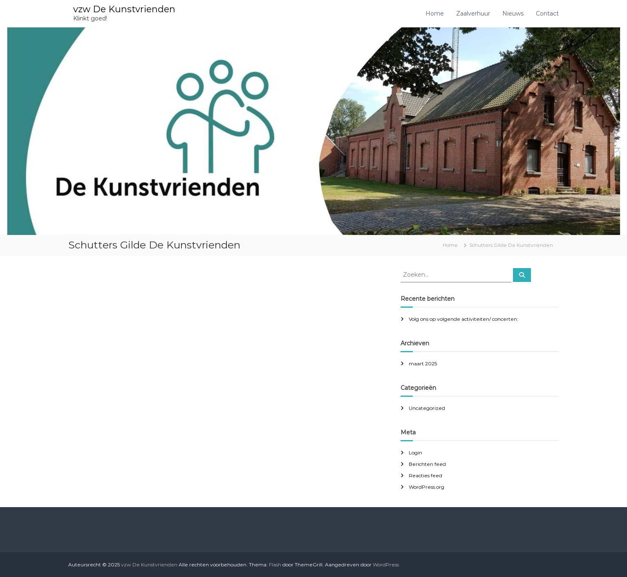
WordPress (386, 564)
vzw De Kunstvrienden (124, 9)
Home (434, 13)
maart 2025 (423, 363)
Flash (275, 564)
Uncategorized (427, 408)
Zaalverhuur (473, 13)
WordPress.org (426, 487)
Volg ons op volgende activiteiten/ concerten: (463, 319)
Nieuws (513, 13)
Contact (547, 13)
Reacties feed (425, 475)
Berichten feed (427, 464)
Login (415, 453)
